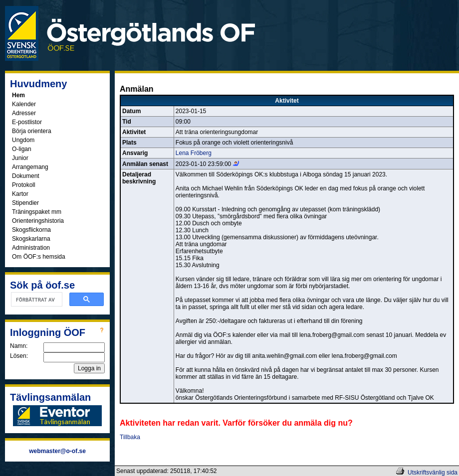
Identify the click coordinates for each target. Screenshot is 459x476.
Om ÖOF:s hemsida (38, 256)
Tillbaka (130, 437)
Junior (20, 158)
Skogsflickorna (31, 229)
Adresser (24, 113)
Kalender (24, 104)
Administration (31, 247)
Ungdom (23, 140)
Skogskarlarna (31, 238)
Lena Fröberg (194, 153)
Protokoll (23, 184)
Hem (18, 95)
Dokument (25, 175)
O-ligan (21, 149)
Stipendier (25, 202)
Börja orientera (31, 131)
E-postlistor (27, 122)
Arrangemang (30, 166)
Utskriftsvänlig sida (433, 472)
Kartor (20, 193)
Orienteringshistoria (38, 220)
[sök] (35, 299)
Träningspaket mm (36, 211)
